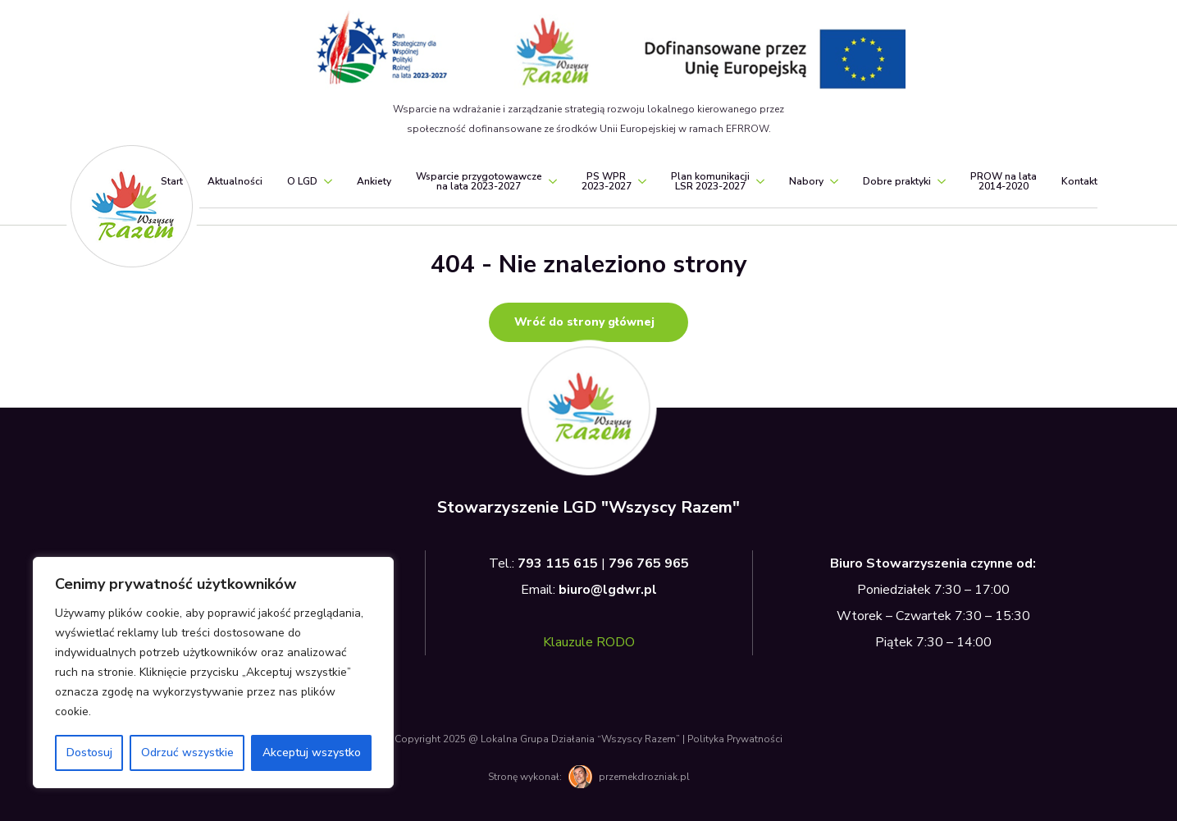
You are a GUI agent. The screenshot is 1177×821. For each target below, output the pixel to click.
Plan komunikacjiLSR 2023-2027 (710, 181)
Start (172, 181)
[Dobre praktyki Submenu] (938, 181)
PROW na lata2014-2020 (1003, 181)
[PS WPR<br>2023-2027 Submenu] (639, 181)
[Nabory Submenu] (830, 181)
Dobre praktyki (897, 181)
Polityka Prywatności (734, 739)
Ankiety (374, 181)
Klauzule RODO (589, 642)
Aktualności (235, 181)
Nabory (806, 181)
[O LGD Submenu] (324, 181)
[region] (213, 672)
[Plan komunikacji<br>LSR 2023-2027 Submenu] (757, 181)
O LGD (302, 181)
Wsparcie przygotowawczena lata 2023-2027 (479, 181)
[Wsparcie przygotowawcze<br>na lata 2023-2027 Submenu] (549, 181)
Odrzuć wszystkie (187, 752)
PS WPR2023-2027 (607, 181)
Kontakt (1079, 181)
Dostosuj (89, 752)
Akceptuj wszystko (311, 752)
